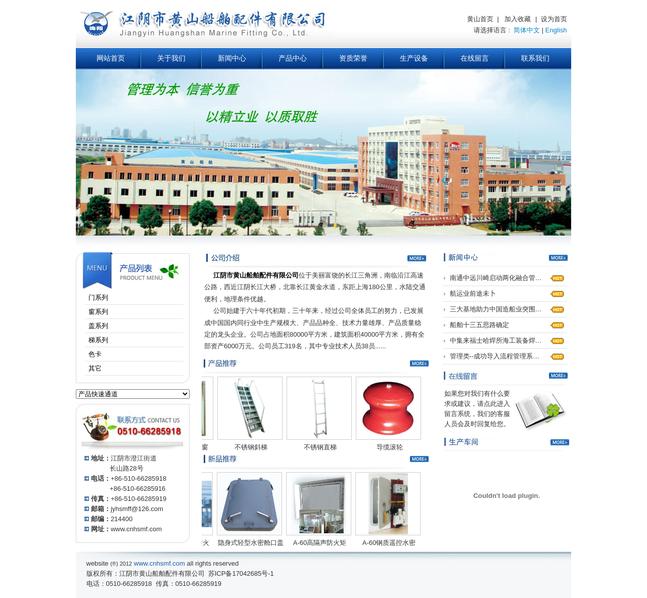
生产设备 (414, 58)
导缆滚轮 (383, 447)
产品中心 (293, 58)
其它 (103, 368)
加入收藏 (517, 19)
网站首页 (111, 58)
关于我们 (171, 58)
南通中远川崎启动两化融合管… (496, 278)
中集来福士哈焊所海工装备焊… (496, 340)
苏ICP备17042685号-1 (241, 573)
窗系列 (106, 311)
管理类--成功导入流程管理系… (495, 356)
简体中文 (527, 30)
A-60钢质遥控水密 (382, 542)
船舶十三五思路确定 (479, 325)
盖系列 (106, 326)
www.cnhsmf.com (136, 529)
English (556, 30)
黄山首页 (480, 19)
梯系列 (106, 340)
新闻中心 (232, 58)
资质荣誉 (353, 58)
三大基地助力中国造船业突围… (496, 309)
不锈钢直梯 (313, 447)
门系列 (106, 297)
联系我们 (535, 58)
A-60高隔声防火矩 (313, 542)
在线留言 (474, 58)
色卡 (103, 354)
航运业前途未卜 (473, 293)
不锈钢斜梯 (244, 447)
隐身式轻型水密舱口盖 (244, 542)
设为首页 (554, 19)
